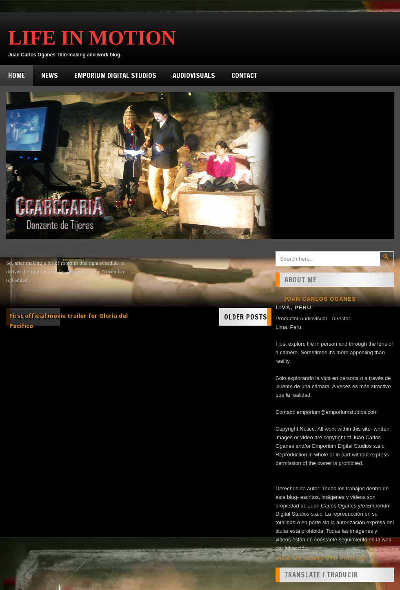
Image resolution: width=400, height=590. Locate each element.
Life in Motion (92, 37)
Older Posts (245, 317)
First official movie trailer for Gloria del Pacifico (68, 321)
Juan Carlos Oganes (320, 299)
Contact (244, 75)
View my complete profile (321, 558)
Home (16, 75)
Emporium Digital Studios (115, 75)
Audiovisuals (194, 75)
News (49, 75)
